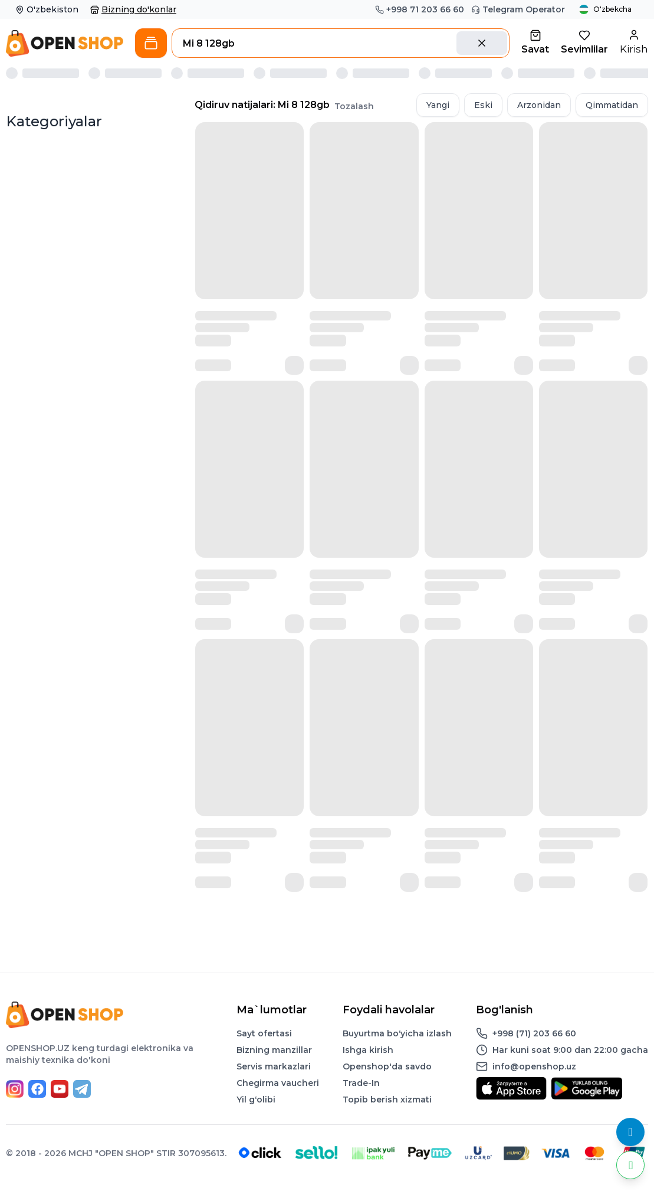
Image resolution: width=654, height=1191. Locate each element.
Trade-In (361, 1083)
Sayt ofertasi (264, 1033)
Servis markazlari (273, 1066)
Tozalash (354, 106)
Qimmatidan (612, 105)
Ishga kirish (368, 1050)
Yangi (437, 105)
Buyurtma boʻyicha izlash (397, 1033)
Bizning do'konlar (133, 9)
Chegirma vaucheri (277, 1083)
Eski (483, 105)
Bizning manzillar (274, 1050)
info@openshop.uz (534, 1066)
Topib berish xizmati (387, 1099)
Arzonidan (539, 105)
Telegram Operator (518, 9)
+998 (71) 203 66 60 (534, 1033)
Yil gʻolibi (255, 1099)
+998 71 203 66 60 (419, 9)
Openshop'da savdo (387, 1066)
